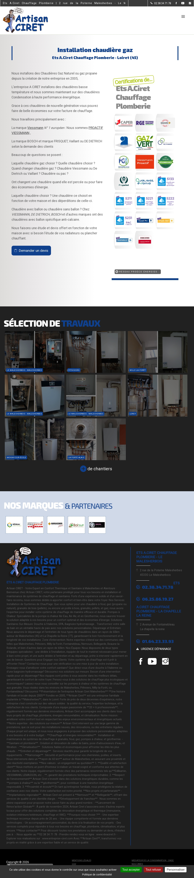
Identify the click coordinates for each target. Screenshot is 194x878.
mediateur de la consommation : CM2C (153, 860)
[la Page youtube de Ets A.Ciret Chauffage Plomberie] (180, 3)
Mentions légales (81, 860)
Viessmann (35, 128)
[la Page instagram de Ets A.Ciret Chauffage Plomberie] (187, 3)
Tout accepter (131, 869)
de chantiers (99, 468)
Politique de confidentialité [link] (97, 874)
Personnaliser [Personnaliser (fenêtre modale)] (176, 869)
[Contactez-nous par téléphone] (161, 3)
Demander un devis (33, 250)
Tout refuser (153, 869)
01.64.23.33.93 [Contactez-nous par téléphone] (158, 641)
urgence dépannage (156, 649)
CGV (74, 864)
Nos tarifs (137, 864)
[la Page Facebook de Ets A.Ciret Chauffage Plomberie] (174, 3)
